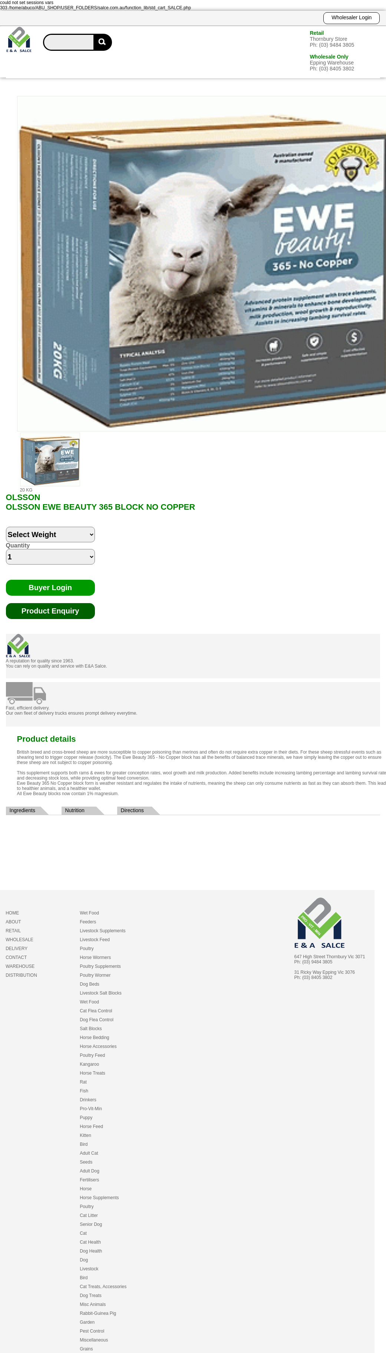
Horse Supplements (99, 1197)
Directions (132, 810)
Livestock (89, 1268)
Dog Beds (89, 984)
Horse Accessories (98, 1046)
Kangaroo (89, 1064)
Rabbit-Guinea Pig (98, 1313)
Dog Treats (91, 1295)
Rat (83, 1082)
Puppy (86, 1117)
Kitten (85, 1135)
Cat (83, 1233)
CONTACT (16, 957)
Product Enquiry (50, 611)
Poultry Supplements (100, 966)
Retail (317, 33)
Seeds (86, 1162)
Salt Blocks (91, 1028)
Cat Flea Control (96, 1010)
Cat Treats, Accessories (103, 1286)
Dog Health (91, 1251)
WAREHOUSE (20, 966)
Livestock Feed (95, 939)
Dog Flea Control (96, 1019)
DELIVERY (16, 948)
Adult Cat (89, 1153)
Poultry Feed (92, 1055)
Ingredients (22, 810)
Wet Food (89, 913)
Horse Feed (91, 1126)
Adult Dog (89, 1171)
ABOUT (13, 921)
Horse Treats (92, 1073)
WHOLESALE (19, 939)
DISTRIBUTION (21, 975)
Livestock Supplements (102, 930)
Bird (84, 1144)
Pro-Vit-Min (91, 1108)
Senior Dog (91, 1224)
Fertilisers (89, 1179)
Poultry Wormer (95, 975)
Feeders (88, 921)
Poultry (86, 948)
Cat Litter (89, 1215)
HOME (12, 913)
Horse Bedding (94, 1037)
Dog (84, 1260)
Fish (84, 1091)
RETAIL (13, 930)
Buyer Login (50, 587)
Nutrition (75, 810)
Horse (86, 1188)
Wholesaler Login (351, 17)
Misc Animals (93, 1304)
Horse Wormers (95, 957)
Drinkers (88, 1099)
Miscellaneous (94, 1340)
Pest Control (92, 1331)
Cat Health (90, 1242)
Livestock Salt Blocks (101, 993)
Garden (87, 1322)
